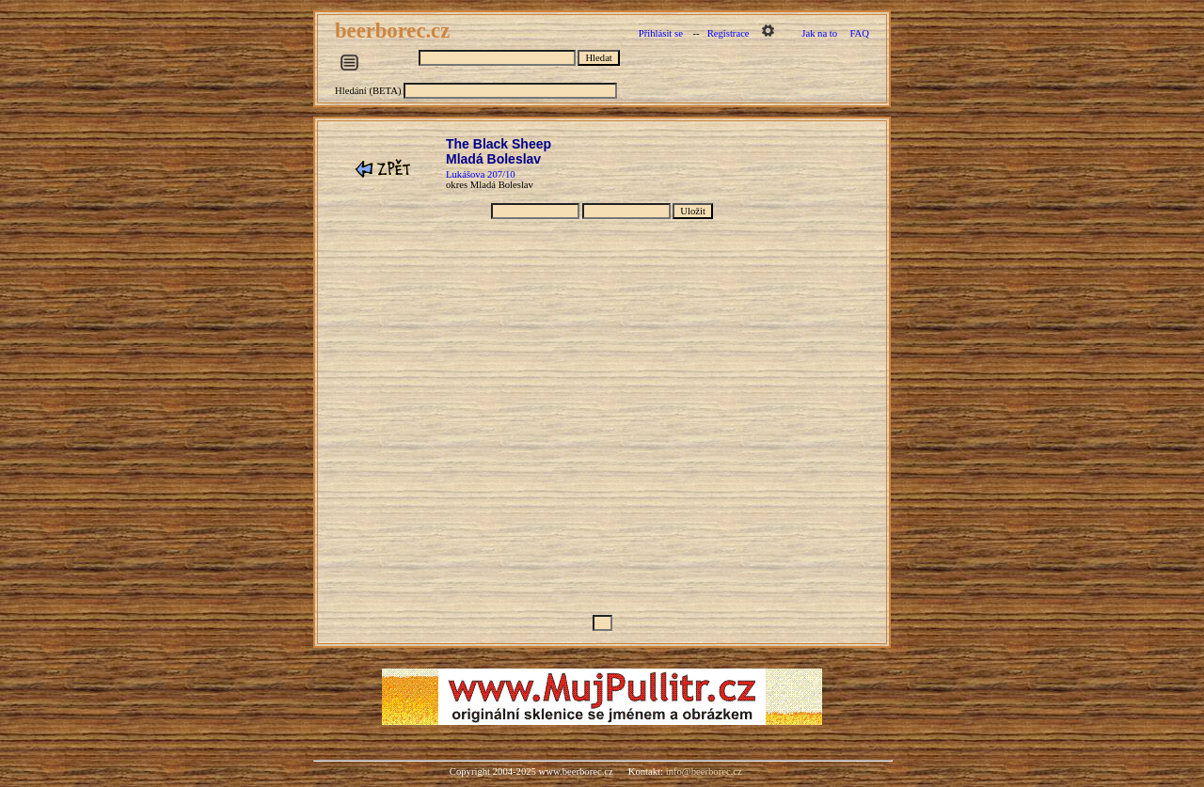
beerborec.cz (395, 30)
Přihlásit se (661, 33)
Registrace (728, 33)
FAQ (859, 33)
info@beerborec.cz (704, 771)
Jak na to (819, 33)
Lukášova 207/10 (480, 174)
